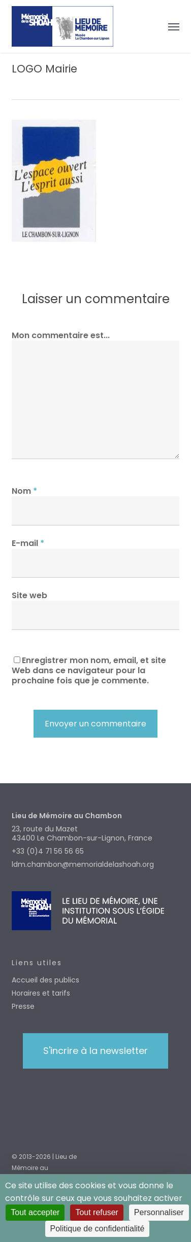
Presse (23, 1006)
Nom (24, 491)
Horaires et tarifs (41, 993)
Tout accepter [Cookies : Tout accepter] (35, 1212)
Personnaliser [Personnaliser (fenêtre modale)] (159, 1212)
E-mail (28, 543)
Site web (29, 595)
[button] (173, 26)
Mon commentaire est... (61, 335)
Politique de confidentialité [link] (97, 1228)
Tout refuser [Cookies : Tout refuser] (96, 1212)
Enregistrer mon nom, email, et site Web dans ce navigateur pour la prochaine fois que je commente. (89, 670)
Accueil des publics (45, 979)
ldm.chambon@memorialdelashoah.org (83, 864)
